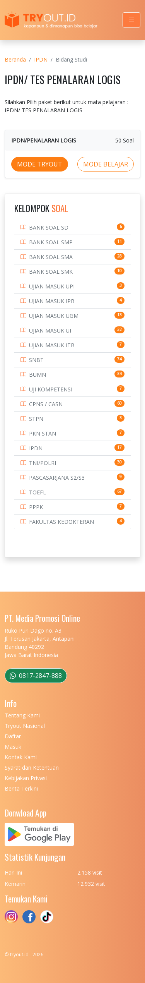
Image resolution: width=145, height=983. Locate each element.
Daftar (13, 736)
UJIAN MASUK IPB (52, 301)
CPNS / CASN (46, 404)
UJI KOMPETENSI (50, 389)
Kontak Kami (21, 757)
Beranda (15, 59)
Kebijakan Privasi (26, 778)
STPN (36, 418)
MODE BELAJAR (105, 164)
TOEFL (37, 492)
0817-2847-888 (36, 675)
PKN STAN (42, 433)
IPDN (41, 59)
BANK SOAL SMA (51, 257)
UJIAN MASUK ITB (52, 345)
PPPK (36, 507)
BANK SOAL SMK (51, 271)
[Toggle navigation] (131, 19)
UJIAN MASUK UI (50, 330)
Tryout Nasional (25, 725)
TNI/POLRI (42, 463)
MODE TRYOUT (39, 164)
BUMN (37, 374)
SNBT (36, 360)
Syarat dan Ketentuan (32, 767)
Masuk (13, 746)
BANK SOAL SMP (51, 242)
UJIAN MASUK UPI (52, 286)
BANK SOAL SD (48, 227)
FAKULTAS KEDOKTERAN (61, 521)
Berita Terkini (21, 788)
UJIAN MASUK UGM (53, 315)
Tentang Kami (22, 715)
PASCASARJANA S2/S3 (57, 477)
